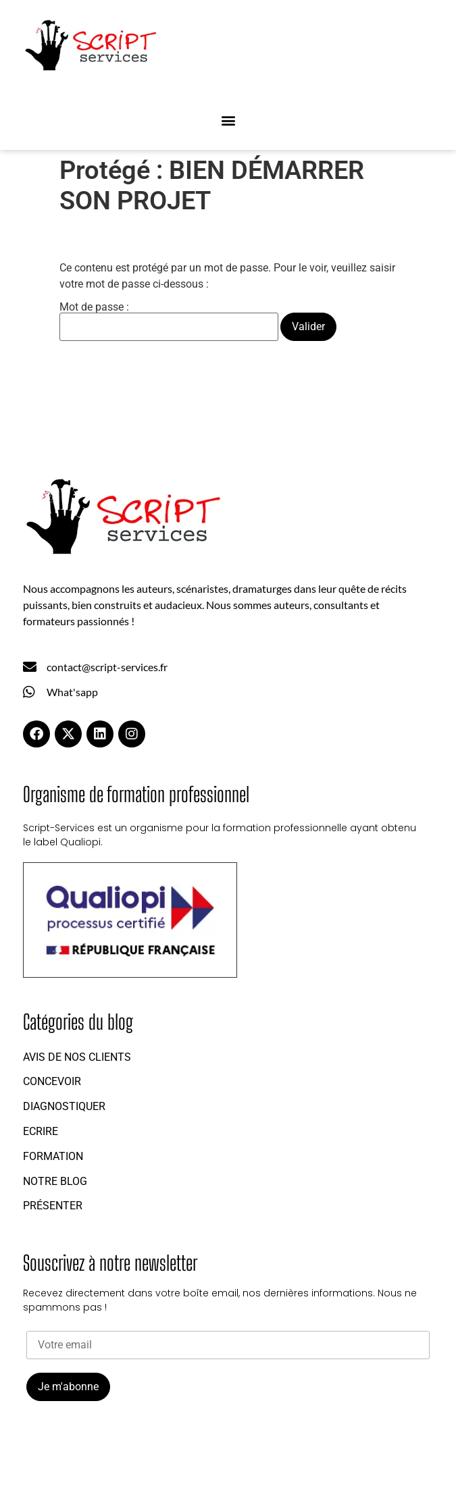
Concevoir (52, 1081)
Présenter (52, 1205)
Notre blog (55, 1181)
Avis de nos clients (77, 1057)
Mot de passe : (168, 321)
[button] (228, 120)
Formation (53, 1156)
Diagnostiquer (64, 1106)
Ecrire (40, 1131)
